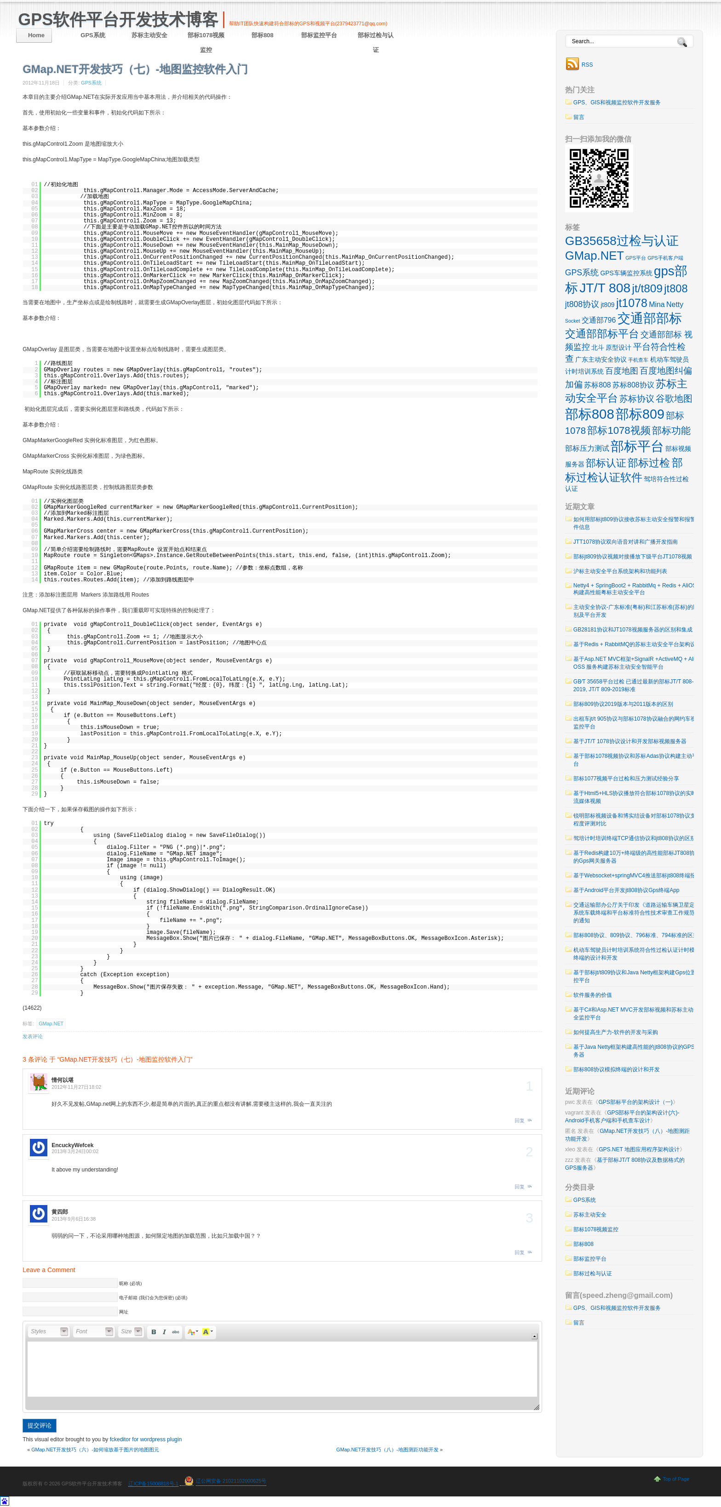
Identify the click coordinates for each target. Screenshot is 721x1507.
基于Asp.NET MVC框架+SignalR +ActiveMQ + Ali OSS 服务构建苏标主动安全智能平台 (634, 663)
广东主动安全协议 (601, 359)
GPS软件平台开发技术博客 (118, 19)
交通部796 (599, 320)
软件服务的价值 (592, 995)
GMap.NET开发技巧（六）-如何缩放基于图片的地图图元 (95, 1449)
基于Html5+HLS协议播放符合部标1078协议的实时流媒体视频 (635, 797)
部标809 (640, 414)
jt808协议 (582, 304)
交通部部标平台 (602, 334)
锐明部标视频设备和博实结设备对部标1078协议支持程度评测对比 (637, 820)
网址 (123, 1311)
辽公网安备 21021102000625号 (231, 1481)
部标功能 (671, 430)
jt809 (608, 304)
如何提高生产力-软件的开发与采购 (615, 1032)
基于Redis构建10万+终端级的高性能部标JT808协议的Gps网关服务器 (636, 857)
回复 (520, 1120)
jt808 (675, 289)
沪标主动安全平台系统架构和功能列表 (620, 571)
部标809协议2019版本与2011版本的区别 (623, 704)
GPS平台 (635, 258)
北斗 (597, 347)
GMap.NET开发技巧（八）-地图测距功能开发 (387, 1449)
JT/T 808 (604, 287)
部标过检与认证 (376, 42)
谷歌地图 (674, 398)
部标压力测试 (587, 448)
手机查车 (638, 360)
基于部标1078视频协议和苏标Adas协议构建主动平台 (635, 760)
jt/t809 (647, 288)
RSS (587, 65)
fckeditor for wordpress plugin (146, 1439)
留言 (578, 117)
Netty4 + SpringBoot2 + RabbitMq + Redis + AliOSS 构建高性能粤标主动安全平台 (636, 589)
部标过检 (649, 463)
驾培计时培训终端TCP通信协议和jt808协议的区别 (634, 838)
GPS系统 (92, 35)
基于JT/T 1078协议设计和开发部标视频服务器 (630, 741)
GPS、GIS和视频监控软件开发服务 (617, 102)
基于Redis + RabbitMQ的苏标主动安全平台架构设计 (637, 644)
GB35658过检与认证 (622, 241)
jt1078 (631, 302)
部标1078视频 (618, 430)
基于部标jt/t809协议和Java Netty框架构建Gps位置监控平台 (637, 976)
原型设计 (618, 347)
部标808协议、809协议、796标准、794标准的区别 (635, 935)
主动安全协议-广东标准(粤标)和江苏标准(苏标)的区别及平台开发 (635, 611)
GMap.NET (51, 1023)
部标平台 (637, 446)
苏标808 (597, 385)
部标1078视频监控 (206, 42)
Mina (657, 304)
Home (36, 35)
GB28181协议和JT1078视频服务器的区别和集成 (632, 629)
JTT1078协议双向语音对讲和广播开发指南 (625, 542)
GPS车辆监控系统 (626, 273)
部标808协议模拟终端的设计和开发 (616, 1069)
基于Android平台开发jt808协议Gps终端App (626, 890)
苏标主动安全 (149, 35)
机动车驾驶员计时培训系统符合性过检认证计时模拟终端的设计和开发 (636, 954)
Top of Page (676, 1479)
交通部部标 (650, 318)
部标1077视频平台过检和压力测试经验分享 (626, 778)
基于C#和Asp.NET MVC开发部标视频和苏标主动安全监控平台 (636, 1014)
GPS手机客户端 (665, 258)
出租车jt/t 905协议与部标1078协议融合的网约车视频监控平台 (637, 723)
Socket (572, 321)
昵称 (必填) (130, 1283)
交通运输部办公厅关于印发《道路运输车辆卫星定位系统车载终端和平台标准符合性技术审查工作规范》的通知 (636, 913)
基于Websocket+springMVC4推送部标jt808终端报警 (637, 875)
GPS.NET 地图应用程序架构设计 (639, 1149)
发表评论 (33, 1036)
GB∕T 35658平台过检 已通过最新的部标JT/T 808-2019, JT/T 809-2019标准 (633, 685)
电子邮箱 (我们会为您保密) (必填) (153, 1297)
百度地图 (621, 370)
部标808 (263, 35)
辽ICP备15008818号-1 (153, 1483)
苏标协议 (636, 399)
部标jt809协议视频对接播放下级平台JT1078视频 (632, 556)
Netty (674, 304)
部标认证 (606, 463)
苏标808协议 (633, 385)
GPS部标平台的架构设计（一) (635, 1102)
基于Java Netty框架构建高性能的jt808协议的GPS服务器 (636, 1051)
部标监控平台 (319, 35)
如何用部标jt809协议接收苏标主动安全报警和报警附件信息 (637, 523)
